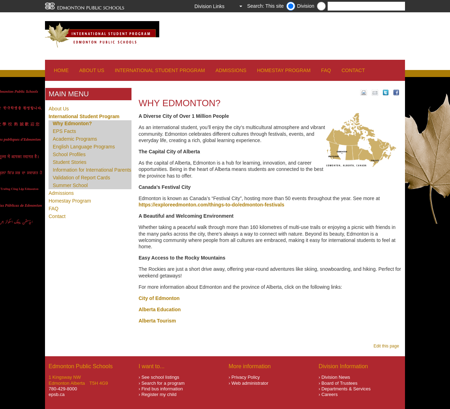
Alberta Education (160, 309)
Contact (353, 70)
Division (305, 6)
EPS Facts (64, 131)
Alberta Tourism (157, 321)
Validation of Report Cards (81, 177)
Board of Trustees (339, 383)
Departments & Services (346, 388)
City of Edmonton (159, 298)
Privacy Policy (245, 377)
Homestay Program (283, 70)
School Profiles (69, 154)
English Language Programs (84, 146)
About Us (91, 70)
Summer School (70, 185)
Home (61, 70)
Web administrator (249, 383)
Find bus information (162, 388)
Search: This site (265, 6)
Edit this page (387, 346)
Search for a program (163, 383)
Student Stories (69, 162)
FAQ (326, 70)
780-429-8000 (63, 388)
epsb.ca (57, 394)
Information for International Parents (92, 170)
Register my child (158, 394)
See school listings (160, 377)
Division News (335, 377)
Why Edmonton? (72, 123)
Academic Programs (75, 139)
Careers (329, 394)
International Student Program (160, 70)
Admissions (231, 70)
